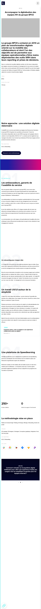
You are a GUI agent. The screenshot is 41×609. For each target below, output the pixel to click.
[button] (3, 605)
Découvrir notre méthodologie (12, 153)
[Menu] (38, 3)
